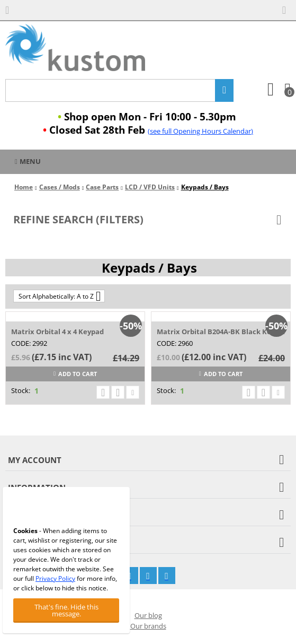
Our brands (148, 626)
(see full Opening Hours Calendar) (200, 131)
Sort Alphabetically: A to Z (60, 296)
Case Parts (102, 186)
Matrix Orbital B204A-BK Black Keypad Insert (221, 331)
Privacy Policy (55, 578)
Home (23, 186)
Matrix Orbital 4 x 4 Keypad (57, 331)
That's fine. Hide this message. (66, 610)
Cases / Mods (59, 186)
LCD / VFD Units (150, 186)
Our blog (148, 615)
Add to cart (75, 374)
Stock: (20, 390)
